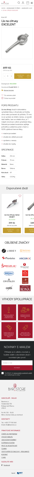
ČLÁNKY (4, 449)
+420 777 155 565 (10, 422)
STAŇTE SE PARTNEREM (9, 434)
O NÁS (3, 457)
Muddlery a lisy (27, 8)
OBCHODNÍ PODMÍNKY (8, 440)
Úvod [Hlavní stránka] (3, 8)
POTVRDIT (17, 367)
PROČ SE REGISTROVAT (9, 446)
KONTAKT (4, 454)
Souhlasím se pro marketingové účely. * (18, 374)
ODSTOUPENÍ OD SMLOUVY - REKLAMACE (15, 451)
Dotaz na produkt (8, 98)
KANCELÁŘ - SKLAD (9, 398)
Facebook (5, 465)
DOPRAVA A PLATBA (8, 443)
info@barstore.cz (10, 425)
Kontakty (5, 419)
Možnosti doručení (7, 90)
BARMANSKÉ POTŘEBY (13, 8)
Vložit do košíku (23, 76)
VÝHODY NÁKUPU (7, 437)
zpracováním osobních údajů (23, 373)
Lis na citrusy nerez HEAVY (11, 216)
